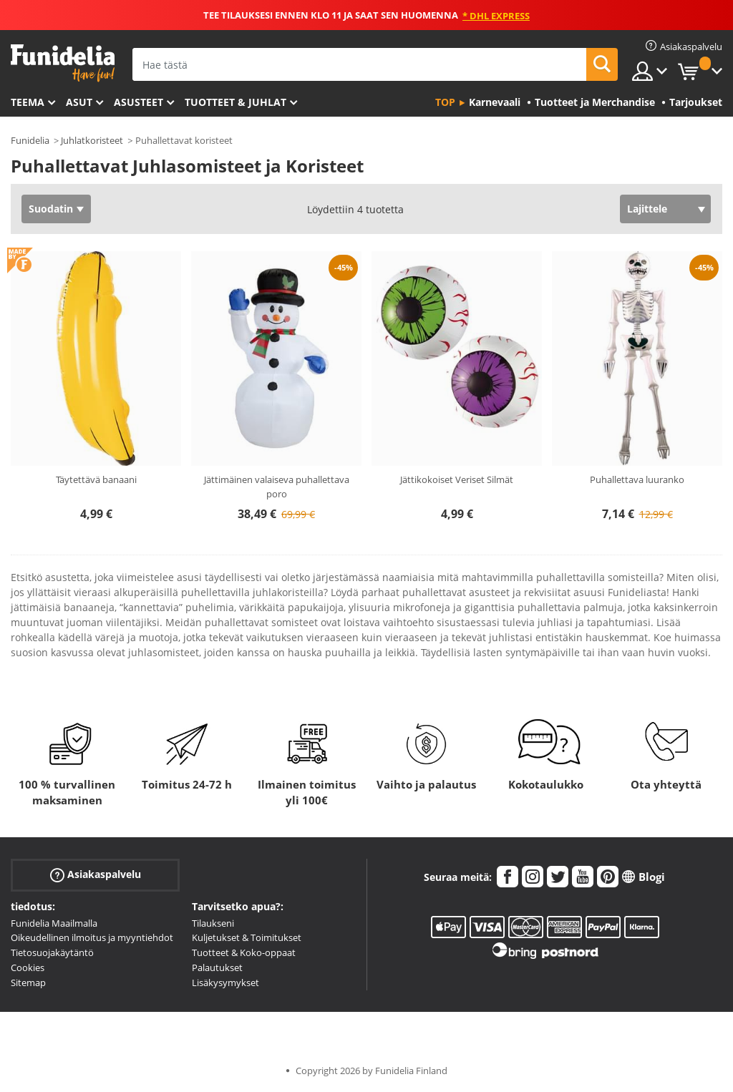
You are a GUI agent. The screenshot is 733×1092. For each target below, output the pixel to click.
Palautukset (217, 967)
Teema (27, 102)
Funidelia (30, 140)
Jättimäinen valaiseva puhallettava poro (276, 486)
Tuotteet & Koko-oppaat (244, 952)
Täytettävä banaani (96, 479)
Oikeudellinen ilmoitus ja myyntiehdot (92, 937)
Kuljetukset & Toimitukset (246, 937)
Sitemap (28, 982)
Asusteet (138, 102)
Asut (79, 102)
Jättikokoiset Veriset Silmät (456, 479)
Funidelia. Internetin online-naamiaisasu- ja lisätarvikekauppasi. (63, 63)
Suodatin (51, 208)
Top (445, 102)
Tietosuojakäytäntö (52, 952)
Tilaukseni (213, 923)
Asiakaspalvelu (95, 874)
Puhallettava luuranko (637, 479)
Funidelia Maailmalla (54, 923)
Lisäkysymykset (225, 982)
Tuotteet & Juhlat (235, 102)
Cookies (27, 967)
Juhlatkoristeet (92, 140)
